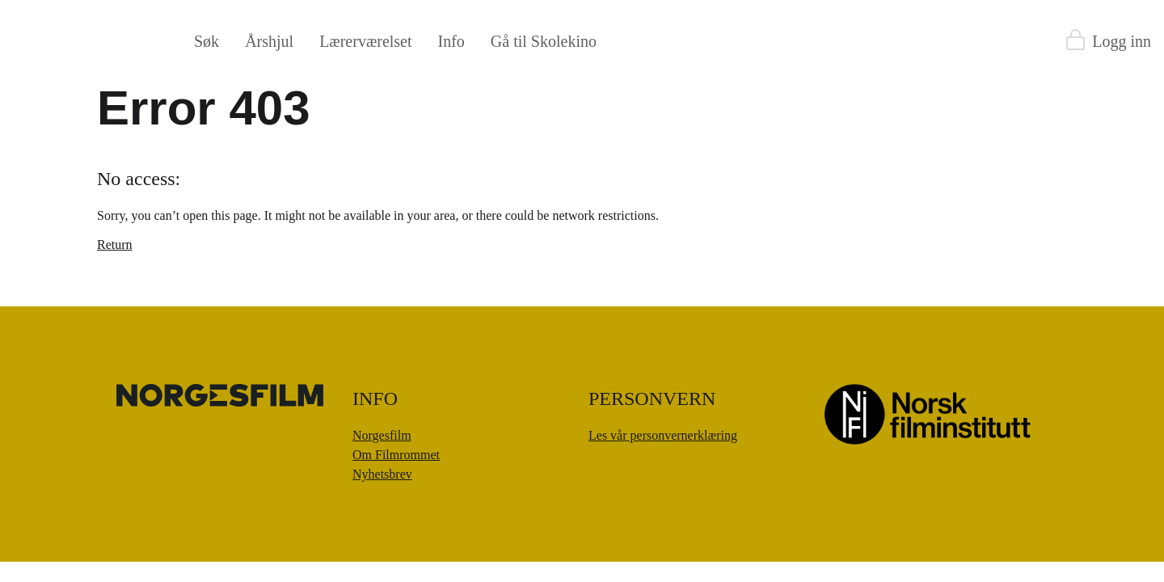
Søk (206, 41)
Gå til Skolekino (544, 41)
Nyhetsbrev (382, 474)
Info (451, 41)
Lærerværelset (365, 41)
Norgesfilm (381, 435)
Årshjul (269, 41)
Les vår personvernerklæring (662, 435)
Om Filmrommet (396, 455)
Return (115, 244)
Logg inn (1121, 41)
